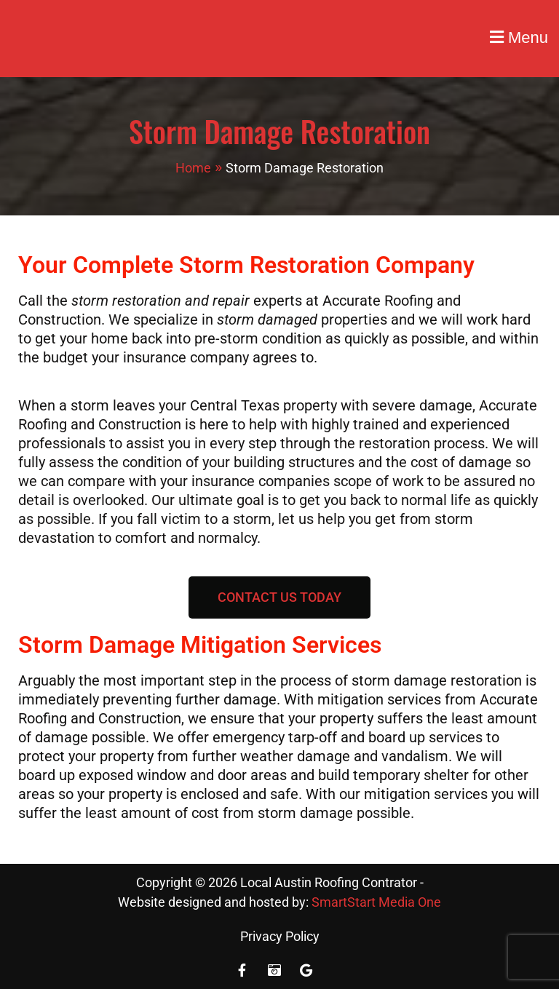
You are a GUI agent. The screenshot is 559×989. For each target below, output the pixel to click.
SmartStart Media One (376, 902)
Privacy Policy (280, 936)
